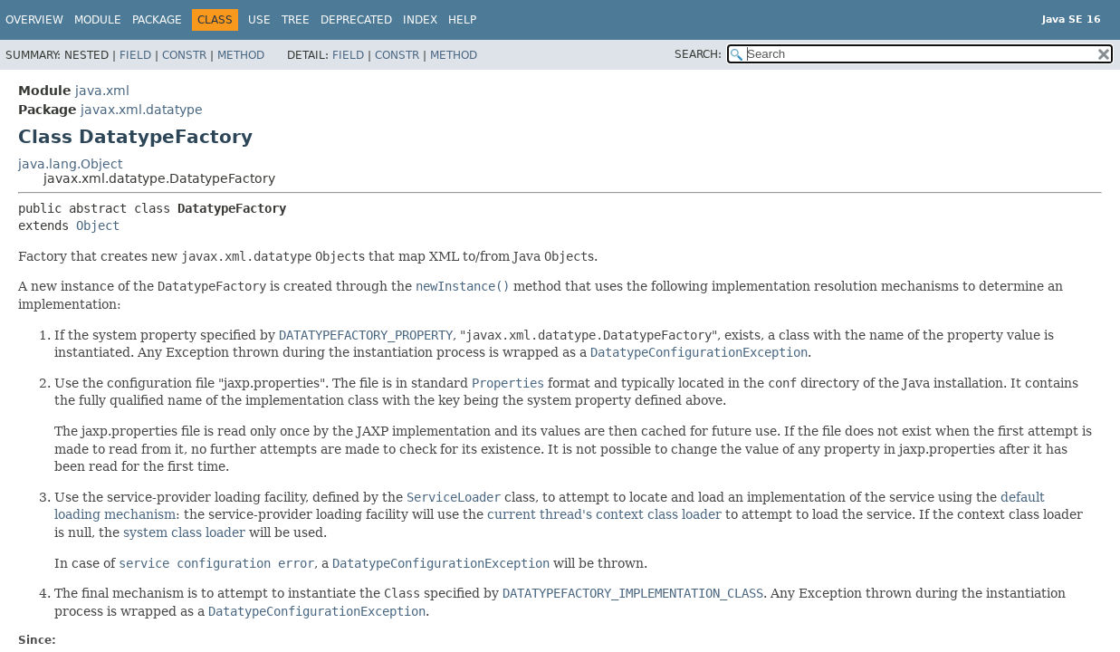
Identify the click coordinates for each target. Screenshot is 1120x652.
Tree (296, 20)
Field (135, 55)
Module (97, 20)
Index (420, 20)
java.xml (102, 90)
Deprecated (356, 20)
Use (259, 20)
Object (98, 225)
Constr (184, 55)
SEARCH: (698, 54)
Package (157, 20)
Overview (34, 20)
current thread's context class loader (604, 514)
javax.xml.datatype (142, 109)
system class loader (184, 532)
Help (462, 20)
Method (240, 55)
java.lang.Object (70, 164)
